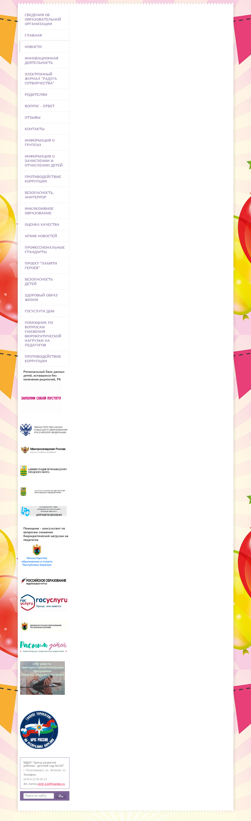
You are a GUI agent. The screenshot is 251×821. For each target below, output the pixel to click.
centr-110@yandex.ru (51, 784)
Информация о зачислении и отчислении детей (44, 160)
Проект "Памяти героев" (41, 265)
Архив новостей (41, 236)
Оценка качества (42, 224)
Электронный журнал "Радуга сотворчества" (41, 78)
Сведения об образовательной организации (43, 19)
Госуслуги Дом (39, 311)
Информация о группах (40, 142)
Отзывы (32, 117)
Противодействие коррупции (43, 178)
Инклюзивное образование (39, 210)
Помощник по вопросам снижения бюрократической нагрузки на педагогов (43, 333)
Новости (33, 46)
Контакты (34, 129)
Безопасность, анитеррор (39, 194)
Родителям (36, 94)
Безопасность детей (39, 281)
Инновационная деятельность (41, 60)
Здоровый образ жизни (41, 297)
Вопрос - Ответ (40, 106)
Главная (33, 35)
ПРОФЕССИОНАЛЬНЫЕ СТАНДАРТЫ (45, 249)
